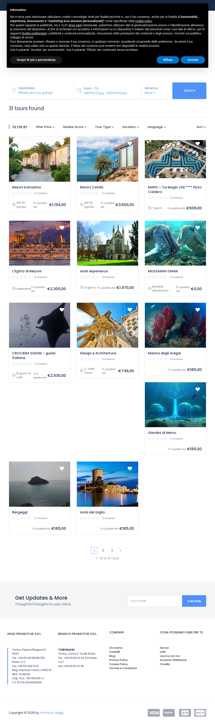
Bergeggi (20, 512)
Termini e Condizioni (123, 668)
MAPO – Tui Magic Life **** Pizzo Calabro (175, 189)
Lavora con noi (170, 656)
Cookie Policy (118, 664)
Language (156, 127)
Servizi (164, 648)
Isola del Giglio (92, 512)
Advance (151, 88)
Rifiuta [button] (168, 59)
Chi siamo (116, 648)
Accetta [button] (192, 59)
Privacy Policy (118, 660)
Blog (112, 656)
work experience (94, 271)
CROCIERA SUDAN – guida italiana (33, 355)
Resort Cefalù (91, 187)
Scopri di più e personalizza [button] (36, 59)
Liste (163, 652)
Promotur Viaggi (51, 713)
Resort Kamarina (26, 187)
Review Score (75, 127)
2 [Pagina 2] (103, 550)
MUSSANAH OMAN (163, 271)
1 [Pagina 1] (94, 550)
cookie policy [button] (143, 21)
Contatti (114, 652)
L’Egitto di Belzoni (26, 271)
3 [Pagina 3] (112, 550)
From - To (91, 88)
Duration (130, 127)
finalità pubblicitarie (34, 33)
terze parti (75, 25)
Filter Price (45, 127)
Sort (201, 127)
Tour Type (104, 127)
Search (189, 91)
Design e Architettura (98, 353)
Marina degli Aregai (164, 353)
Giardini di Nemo (162, 432)
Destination (26, 88)
